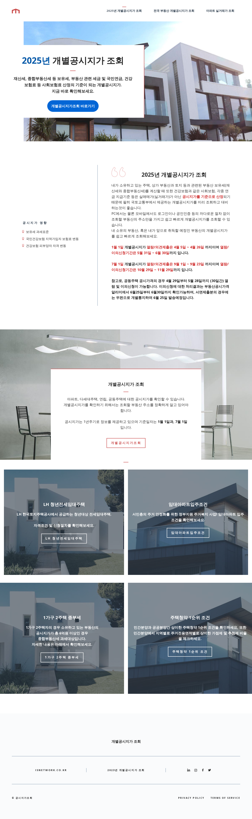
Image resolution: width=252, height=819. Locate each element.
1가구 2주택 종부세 (62, 657)
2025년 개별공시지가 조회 (124, 11)
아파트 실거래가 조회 (220, 11)
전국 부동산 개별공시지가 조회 (174, 11)
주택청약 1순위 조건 (190, 651)
